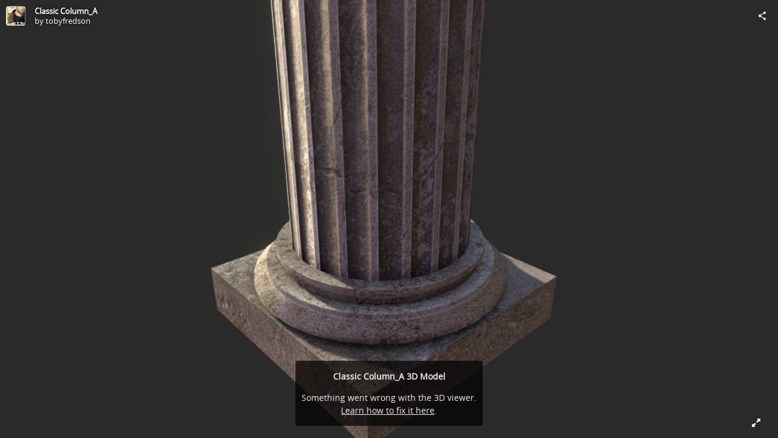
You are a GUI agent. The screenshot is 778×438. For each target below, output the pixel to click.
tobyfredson (68, 20)
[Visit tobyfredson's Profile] (16, 16)
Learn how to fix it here (388, 410)
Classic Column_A (66, 10)
